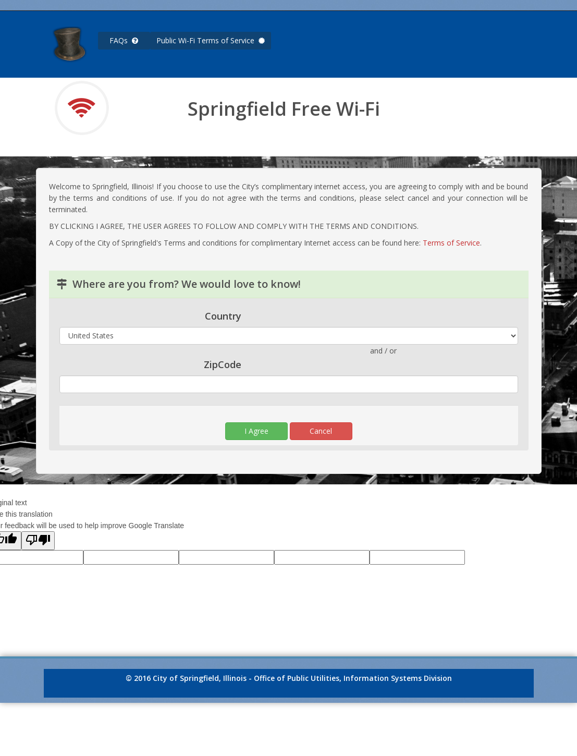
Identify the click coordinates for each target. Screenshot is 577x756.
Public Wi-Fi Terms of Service (210, 40)
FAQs (123, 40)
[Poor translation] (38, 540)
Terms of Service (451, 243)
